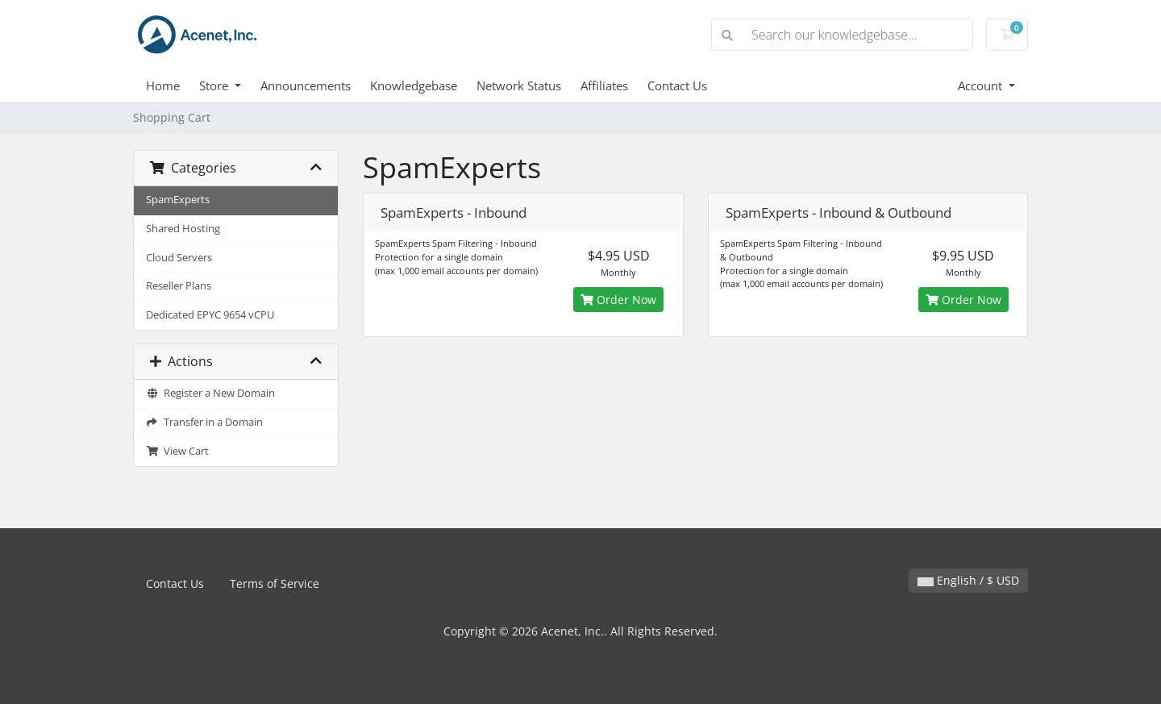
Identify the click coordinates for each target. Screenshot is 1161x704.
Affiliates (604, 85)
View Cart (177, 451)
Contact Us (677, 85)
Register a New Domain (210, 393)
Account (981, 85)
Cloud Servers (179, 258)
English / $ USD (968, 580)
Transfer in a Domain (204, 422)
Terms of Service (274, 583)
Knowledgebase (413, 85)
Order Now (618, 299)
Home (163, 85)
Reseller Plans (178, 286)
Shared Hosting (183, 228)
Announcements (305, 85)
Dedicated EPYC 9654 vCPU (210, 315)
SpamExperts (178, 199)
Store (215, 85)
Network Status (518, 85)
